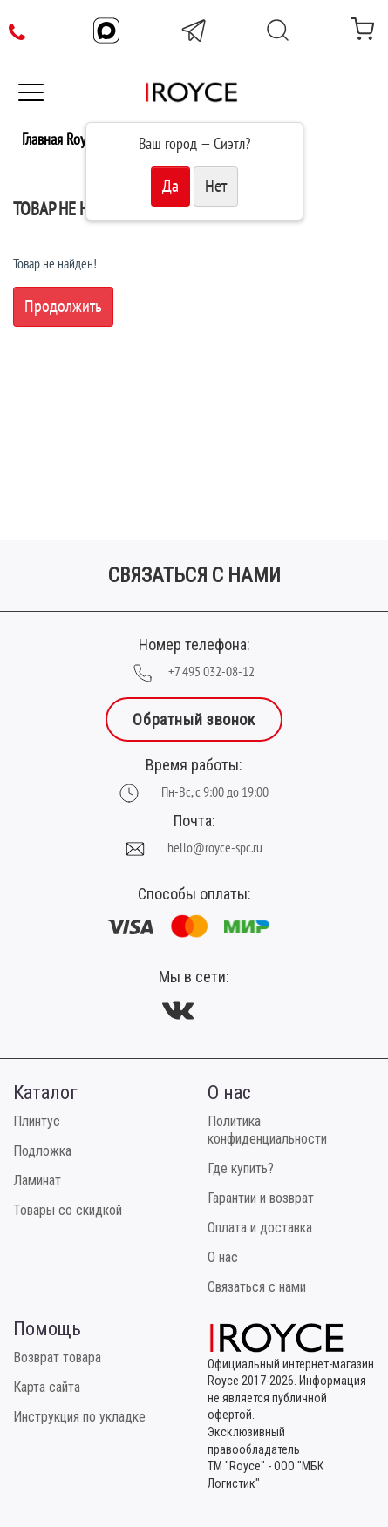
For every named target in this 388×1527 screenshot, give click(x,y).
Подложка (42, 1151)
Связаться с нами (257, 1287)
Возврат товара (57, 1357)
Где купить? (241, 1168)
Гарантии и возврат (261, 1198)
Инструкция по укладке (79, 1416)
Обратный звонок (194, 719)
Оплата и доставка (260, 1227)
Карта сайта (46, 1387)
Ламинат (37, 1180)
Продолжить (63, 306)
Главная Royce (60, 140)
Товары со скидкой (67, 1210)
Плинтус (36, 1121)
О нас (223, 1257)
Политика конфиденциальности (267, 1130)
